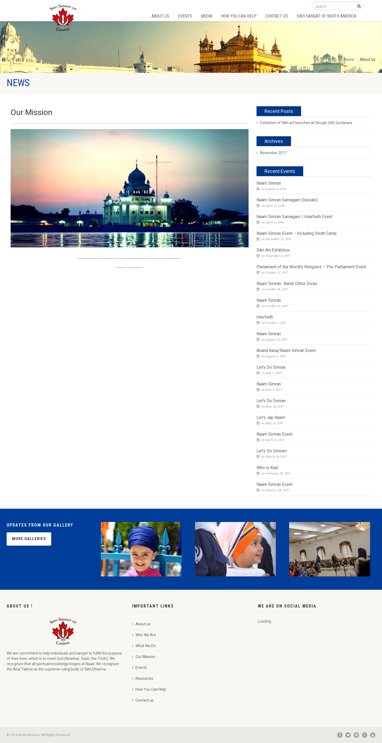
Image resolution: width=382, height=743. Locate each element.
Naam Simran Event (274, 434)
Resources (142, 678)
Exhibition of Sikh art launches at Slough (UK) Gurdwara (304, 123)
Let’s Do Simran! (272, 450)
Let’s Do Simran (271, 367)
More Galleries (29, 538)
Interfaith (265, 317)
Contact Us (276, 16)
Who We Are (144, 635)
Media (206, 16)
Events (185, 16)
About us (141, 624)
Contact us (143, 700)
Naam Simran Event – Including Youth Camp (297, 233)
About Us (160, 16)
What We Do (144, 646)
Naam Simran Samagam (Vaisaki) (287, 199)
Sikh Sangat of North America (326, 16)
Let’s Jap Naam (271, 417)
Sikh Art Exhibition (273, 250)
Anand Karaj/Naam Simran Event (286, 350)
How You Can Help (239, 16)
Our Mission (143, 657)
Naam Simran (269, 183)
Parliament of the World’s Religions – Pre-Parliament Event (311, 266)
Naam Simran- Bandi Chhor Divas (287, 283)
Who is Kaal (267, 467)
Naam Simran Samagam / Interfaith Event (294, 216)
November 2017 (272, 153)
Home (349, 59)
